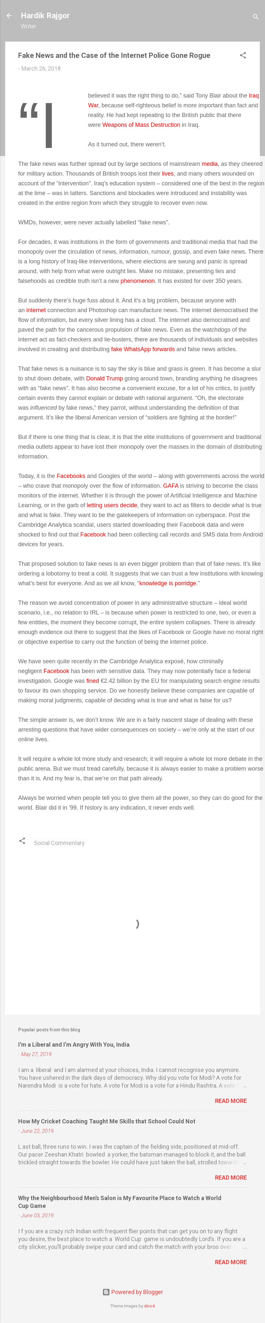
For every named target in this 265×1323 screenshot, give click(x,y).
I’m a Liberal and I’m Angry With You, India (74, 1044)
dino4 (149, 1305)
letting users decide (112, 505)
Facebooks (71, 476)
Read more (231, 1100)
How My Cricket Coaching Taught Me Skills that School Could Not (107, 1121)
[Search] (256, 18)
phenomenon (137, 281)
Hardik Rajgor (45, 15)
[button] (243, 56)
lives (168, 173)
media (210, 164)
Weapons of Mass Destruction (141, 125)
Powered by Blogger (132, 1292)
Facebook (93, 534)
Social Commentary (59, 843)
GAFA (170, 486)
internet (36, 310)
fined (92, 681)
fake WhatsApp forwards (143, 349)
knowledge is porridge (167, 583)
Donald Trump (104, 378)
